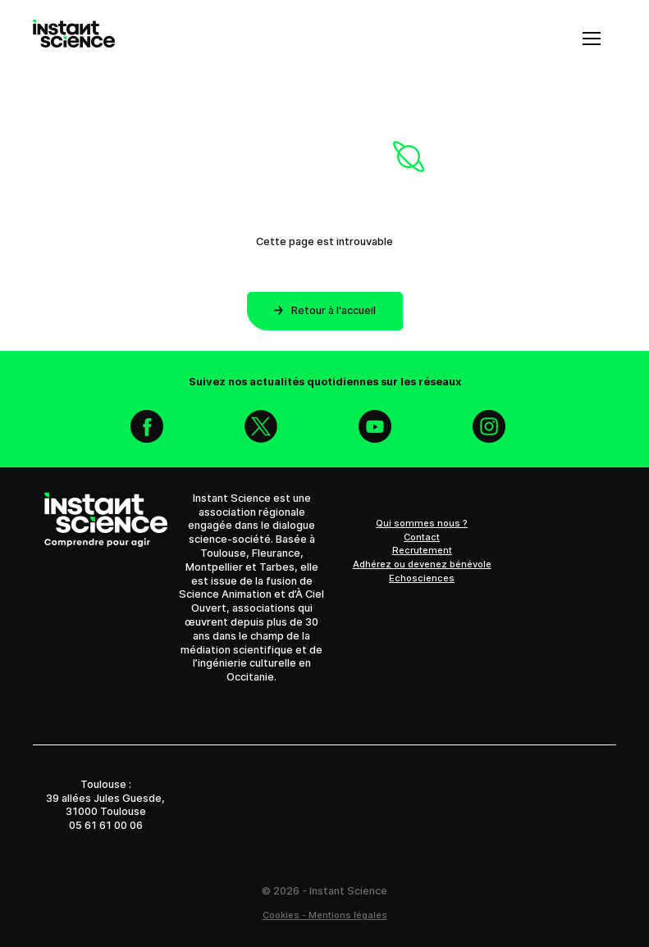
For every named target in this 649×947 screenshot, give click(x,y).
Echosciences (422, 578)
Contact (422, 537)
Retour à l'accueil (325, 310)
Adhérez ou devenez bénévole (422, 564)
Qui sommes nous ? (422, 523)
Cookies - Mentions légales (325, 915)
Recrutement (422, 550)
